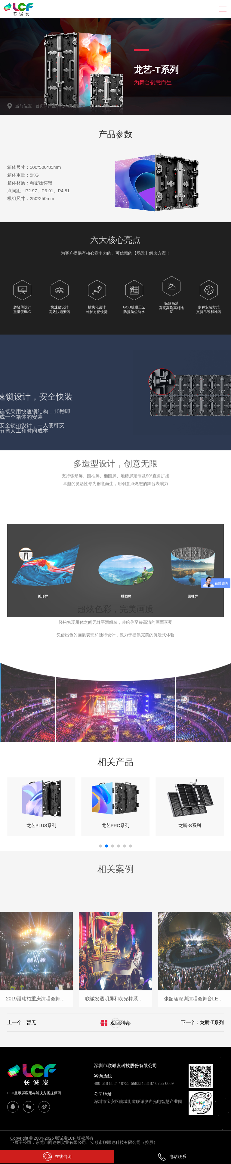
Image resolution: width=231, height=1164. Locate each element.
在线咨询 (57, 1156)
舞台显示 (76, 105)
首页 (40, 105)
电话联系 (171, 1156)
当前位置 (25, 105)
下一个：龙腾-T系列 (202, 1022)
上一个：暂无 (21, 1022)
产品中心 (58, 105)
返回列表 (120, 1022)
